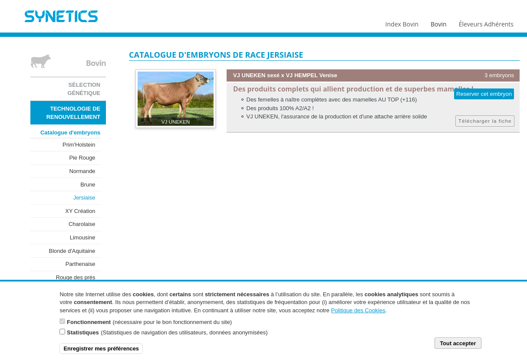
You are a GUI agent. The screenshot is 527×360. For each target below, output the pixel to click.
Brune (87, 184)
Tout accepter (458, 347)
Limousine (83, 237)
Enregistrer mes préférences (101, 352)
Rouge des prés (76, 277)
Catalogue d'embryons (70, 132)
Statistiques (83, 336)
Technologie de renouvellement (73, 112)
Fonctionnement (89, 326)
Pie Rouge (82, 157)
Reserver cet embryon (484, 94)
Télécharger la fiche (485, 121)
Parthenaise (81, 264)
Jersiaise (84, 197)
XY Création (80, 211)
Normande (82, 171)
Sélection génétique (83, 89)
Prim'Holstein (79, 144)
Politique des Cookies (358, 314)
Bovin (438, 22)
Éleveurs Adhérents (486, 22)
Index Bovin (401, 22)
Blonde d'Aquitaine (72, 251)
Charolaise (82, 224)
